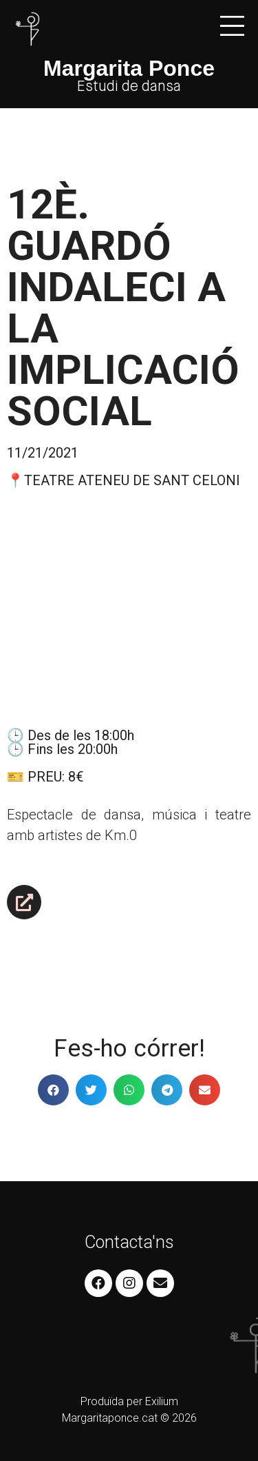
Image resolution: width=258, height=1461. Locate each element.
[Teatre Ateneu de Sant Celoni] (129, 604)
